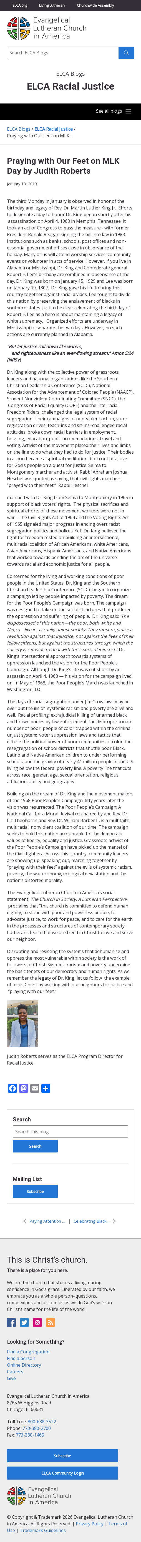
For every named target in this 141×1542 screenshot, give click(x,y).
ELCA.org (19, 5)
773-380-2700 (36, 1428)
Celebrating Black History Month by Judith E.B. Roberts (92, 1221)
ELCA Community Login (62, 1473)
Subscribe (35, 1191)
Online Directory (24, 1365)
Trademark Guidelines (43, 1530)
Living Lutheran (52, 5)
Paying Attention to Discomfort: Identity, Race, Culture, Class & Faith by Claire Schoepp (47, 1221)
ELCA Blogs (19, 129)
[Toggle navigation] (113, 111)
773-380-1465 (30, 1435)
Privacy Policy (90, 1524)
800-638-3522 (42, 1422)
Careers (15, 1372)
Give (11, 1378)
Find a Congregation (28, 1352)
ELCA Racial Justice (53, 129)
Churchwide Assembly (95, 5)
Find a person (21, 1358)
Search (22, 1119)
